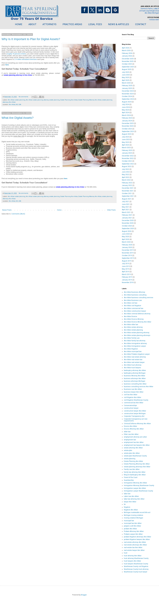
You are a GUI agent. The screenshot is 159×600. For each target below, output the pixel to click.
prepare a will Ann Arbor (132, 526)
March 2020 (126, 242)
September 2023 (128, 131)
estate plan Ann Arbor (132, 453)
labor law (127, 494)
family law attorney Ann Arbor (134, 472)
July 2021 (125, 201)
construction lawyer (131, 408)
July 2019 (125, 263)
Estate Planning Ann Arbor (69, 100)
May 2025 (125, 77)
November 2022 (127, 158)
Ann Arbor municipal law (133, 351)
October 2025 (127, 64)
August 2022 (126, 166)
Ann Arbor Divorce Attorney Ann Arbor (137, 322)
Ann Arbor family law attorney (134, 341)
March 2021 (126, 212)
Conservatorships (130, 405)
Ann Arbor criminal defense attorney (137, 314)
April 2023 (125, 145)
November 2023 (127, 126)
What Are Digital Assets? (18, 117)
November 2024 (127, 94)
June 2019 (126, 266)
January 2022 (127, 185)
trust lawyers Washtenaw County (136, 564)
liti (125, 504)
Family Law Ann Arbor (132, 469)
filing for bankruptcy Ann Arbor (135, 475)
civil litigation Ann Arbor (132, 397)
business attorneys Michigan (134, 381)
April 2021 (125, 210)
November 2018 (127, 282)
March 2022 (126, 180)
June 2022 (126, 172)
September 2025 (128, 67)
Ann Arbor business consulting (135, 295)
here (7, 65)
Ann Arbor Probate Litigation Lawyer (137, 354)
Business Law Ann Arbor (133, 389)
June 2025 (126, 75)
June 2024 (126, 107)
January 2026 (127, 56)
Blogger (84, 595)
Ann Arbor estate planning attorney (37, 100)
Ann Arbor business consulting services (138, 297)
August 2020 (126, 231)
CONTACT (140, 24)
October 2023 (127, 129)
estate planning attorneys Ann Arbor (137, 467)
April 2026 (125, 48)
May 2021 (125, 207)
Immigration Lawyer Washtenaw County (138, 491)
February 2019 (127, 277)
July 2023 (125, 137)
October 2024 (127, 96)
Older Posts (111, 210)
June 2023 (126, 139)
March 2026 (126, 50)
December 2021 (128, 188)
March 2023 (126, 148)
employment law (130, 440)
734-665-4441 (154, 20)
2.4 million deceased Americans (25, 59)
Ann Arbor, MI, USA (15, 104)
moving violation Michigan (133, 518)
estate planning (54, 100)
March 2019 (126, 274)
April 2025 (125, 80)
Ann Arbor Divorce (130, 316)
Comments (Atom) (18, 214)
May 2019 (125, 269)
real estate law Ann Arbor (133, 547)
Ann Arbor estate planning (16, 100)
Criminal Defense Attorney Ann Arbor (137, 424)
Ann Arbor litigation (131, 349)
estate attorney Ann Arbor (133, 448)
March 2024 (126, 115)
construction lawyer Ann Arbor (135, 411)
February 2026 (127, 53)
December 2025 (128, 59)
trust (125, 553)
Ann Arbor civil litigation (132, 306)
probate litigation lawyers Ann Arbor (137, 539)
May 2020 (125, 237)
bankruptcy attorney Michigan (134, 373)
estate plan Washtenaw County (135, 456)
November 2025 (127, 61)
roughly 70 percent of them (16, 54)
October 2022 (127, 161)
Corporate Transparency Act (134, 416)
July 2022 (125, 169)
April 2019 (125, 272)
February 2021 (127, 215)
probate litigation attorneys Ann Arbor (137, 537)
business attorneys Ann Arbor (135, 378)
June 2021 (126, 204)
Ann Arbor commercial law (133, 308)
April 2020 (125, 239)
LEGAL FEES (95, 24)
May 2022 (125, 174)
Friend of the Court (130, 477)
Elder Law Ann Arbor (131, 434)
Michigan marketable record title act (137, 512)
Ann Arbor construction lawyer (135, 311)
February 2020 (127, 245)
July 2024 (125, 104)
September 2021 (128, 196)
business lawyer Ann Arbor (133, 392)
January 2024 (127, 121)
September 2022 (128, 164)
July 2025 (125, 72)
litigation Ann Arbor (131, 510)
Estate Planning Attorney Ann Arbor (89, 100)
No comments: (24, 97)
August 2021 (126, 199)
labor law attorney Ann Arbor (134, 499)
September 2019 (128, 258)
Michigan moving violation (133, 515)
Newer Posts (7, 210)
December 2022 (128, 156)
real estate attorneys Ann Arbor (135, 545)
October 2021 (127, 193)
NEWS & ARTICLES (118, 24)
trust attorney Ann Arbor (132, 556)
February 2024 (127, 118)
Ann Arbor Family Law (132, 338)
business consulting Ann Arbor (135, 384)
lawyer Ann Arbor (130, 502)
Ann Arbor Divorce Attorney (134, 319)
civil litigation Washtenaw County (136, 400)
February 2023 (127, 150)
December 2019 (128, 250)
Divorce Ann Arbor (130, 426)
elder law (127, 432)
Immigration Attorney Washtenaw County (139, 485)
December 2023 (128, 123)
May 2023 (125, 142)
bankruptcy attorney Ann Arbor (135, 370)
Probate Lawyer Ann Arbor (133, 534)
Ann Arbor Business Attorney (134, 292)
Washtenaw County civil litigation (136, 566)
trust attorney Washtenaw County (136, 558)
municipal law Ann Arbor (133, 523)
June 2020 (126, 234)
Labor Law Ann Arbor (131, 496)
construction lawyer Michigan (135, 413)
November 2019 (127, 253)
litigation (127, 507)
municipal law (129, 521)
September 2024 (128, 99)
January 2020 (127, 247)
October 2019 (127, 255)
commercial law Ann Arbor (133, 403)
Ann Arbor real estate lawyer (134, 362)
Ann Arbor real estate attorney (135, 357)
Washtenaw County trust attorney (136, 569)
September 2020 (128, 228)
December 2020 (128, 220)
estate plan (128, 450)
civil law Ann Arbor (130, 395)
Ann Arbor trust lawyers (132, 368)
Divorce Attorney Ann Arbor (134, 429)
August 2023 (126, 134)
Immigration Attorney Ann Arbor (135, 483)
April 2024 (125, 112)
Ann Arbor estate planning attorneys (137, 335)
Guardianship (129, 480)
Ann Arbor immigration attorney (135, 343)
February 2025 (127, 85)
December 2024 (128, 91)
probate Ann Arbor (130, 529)
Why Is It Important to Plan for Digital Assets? (31, 39)
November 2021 (127, 191)
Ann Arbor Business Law (133, 300)
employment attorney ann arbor (135, 437)
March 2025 (126, 83)
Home (59, 210)
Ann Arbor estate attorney (133, 327)
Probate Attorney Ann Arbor (134, 531)
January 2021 (127, 218)
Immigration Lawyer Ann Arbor (135, 488)
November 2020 (127, 223)
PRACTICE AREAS (72, 24)
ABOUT (32, 24)
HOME (18, 24)
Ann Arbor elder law (131, 324)
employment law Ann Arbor (133, 442)
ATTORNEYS (49, 24)
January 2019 (127, 280)
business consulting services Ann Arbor (138, 386)
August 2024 (126, 102)
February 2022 (127, 183)
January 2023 (127, 153)
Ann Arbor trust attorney (132, 365)
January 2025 (127, 88)
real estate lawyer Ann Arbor (134, 550)
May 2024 (125, 110)
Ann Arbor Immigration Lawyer (135, 346)
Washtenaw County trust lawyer (135, 572)
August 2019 (126, 261)
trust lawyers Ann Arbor (132, 561)
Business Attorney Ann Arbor (134, 376)
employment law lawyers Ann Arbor (137, 445)
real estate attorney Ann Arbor (135, 542)
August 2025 (126, 69)
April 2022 (125, 177)
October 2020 (127, 226)
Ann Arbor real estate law (133, 360)
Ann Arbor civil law (130, 303)
